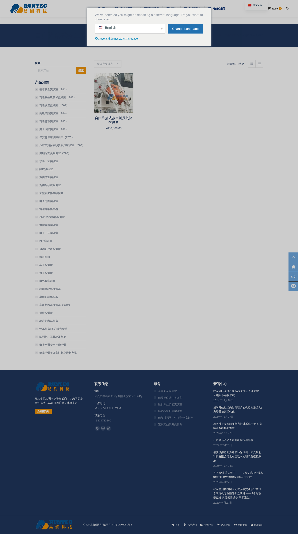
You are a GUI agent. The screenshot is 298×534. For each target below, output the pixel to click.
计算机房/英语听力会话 (53, 329)
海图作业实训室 (48, 177)
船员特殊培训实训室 (170, 411)
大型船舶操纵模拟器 (51, 193)
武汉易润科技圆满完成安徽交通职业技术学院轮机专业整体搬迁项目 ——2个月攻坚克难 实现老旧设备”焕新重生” (237, 493)
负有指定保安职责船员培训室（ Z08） (62, 145)
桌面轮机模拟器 (48, 297)
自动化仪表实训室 (50, 249)
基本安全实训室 (167, 391)
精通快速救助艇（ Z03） (54, 105)
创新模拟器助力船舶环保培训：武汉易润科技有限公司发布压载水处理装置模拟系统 (237, 456)
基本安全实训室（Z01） (53, 89)
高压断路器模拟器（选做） (55, 305)
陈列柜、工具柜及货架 (52, 337)
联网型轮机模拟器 (50, 289)
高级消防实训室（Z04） (53, 113)
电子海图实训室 (48, 201)
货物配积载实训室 (50, 185)
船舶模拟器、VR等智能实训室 (175, 417)
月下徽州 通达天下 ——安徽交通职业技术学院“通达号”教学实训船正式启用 (238, 475)
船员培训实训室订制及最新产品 (58, 353)
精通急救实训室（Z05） (53, 121)
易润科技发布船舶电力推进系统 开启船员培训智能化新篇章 (237, 426)
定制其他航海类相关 (170, 424)
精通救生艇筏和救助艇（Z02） (57, 97)
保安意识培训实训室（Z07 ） (56, 137)
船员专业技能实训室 (170, 404)
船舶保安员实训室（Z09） (55, 153)
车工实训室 (46, 265)
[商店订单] (107, 63)
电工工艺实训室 (48, 233)
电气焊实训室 (47, 281)
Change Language (185, 29)
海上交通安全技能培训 (52, 345)
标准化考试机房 (48, 321)
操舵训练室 (46, 169)
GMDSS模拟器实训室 (52, 217)
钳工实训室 (46, 273)
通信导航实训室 (48, 225)
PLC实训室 (45, 241)
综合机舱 (44, 257)
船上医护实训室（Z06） (53, 129)
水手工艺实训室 (48, 161)
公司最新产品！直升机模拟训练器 (233, 440)
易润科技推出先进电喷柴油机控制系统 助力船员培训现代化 (237, 409)
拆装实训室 (46, 313)
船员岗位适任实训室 (170, 397)
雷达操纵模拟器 (48, 209)
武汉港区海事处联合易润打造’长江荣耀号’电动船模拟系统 (236, 393)
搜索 (37, 63)
